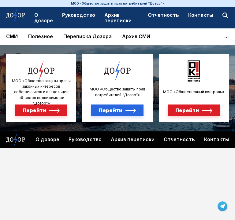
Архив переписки (118, 18)
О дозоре (43, 18)
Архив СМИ (136, 36)
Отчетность (163, 15)
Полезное (40, 36)
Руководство (78, 15)
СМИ (12, 36)
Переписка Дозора (87, 36)
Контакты (200, 15)
